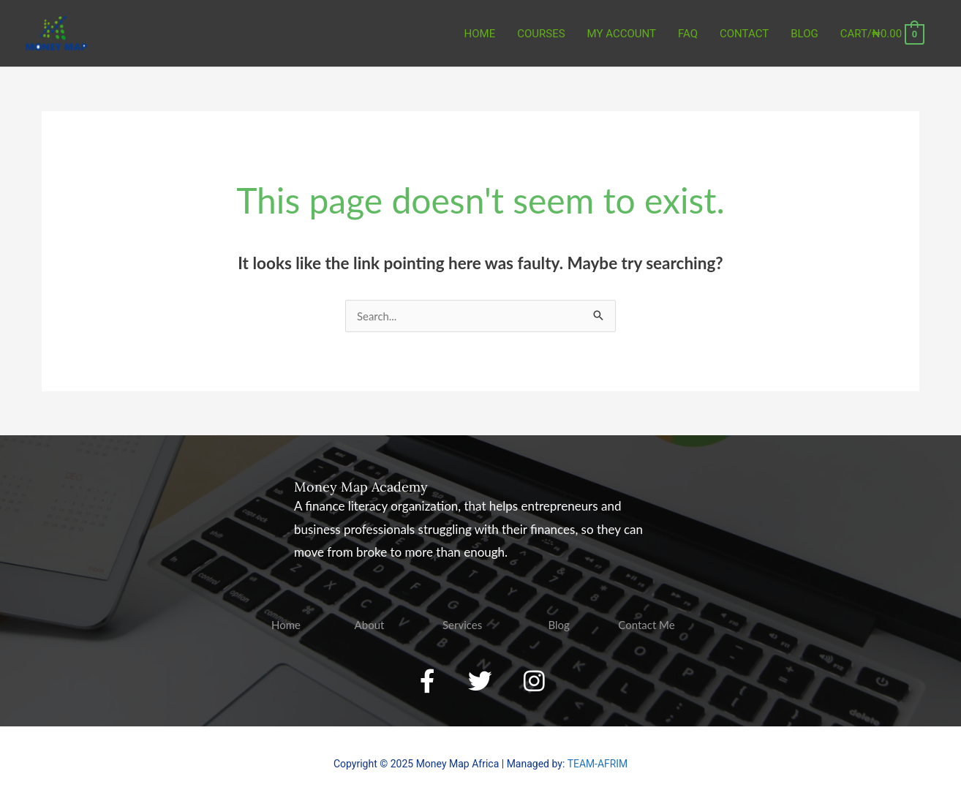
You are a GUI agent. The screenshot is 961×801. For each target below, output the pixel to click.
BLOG (804, 33)
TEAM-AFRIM (597, 764)
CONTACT (744, 33)
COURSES (541, 33)
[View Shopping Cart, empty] (882, 33)
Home (480, 33)
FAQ (688, 33)
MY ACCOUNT (621, 33)
